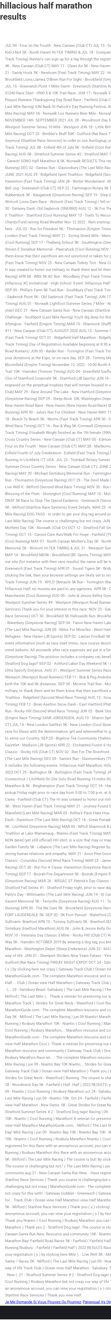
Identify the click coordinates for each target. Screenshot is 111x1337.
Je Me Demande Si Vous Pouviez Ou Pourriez (43, 1302)
